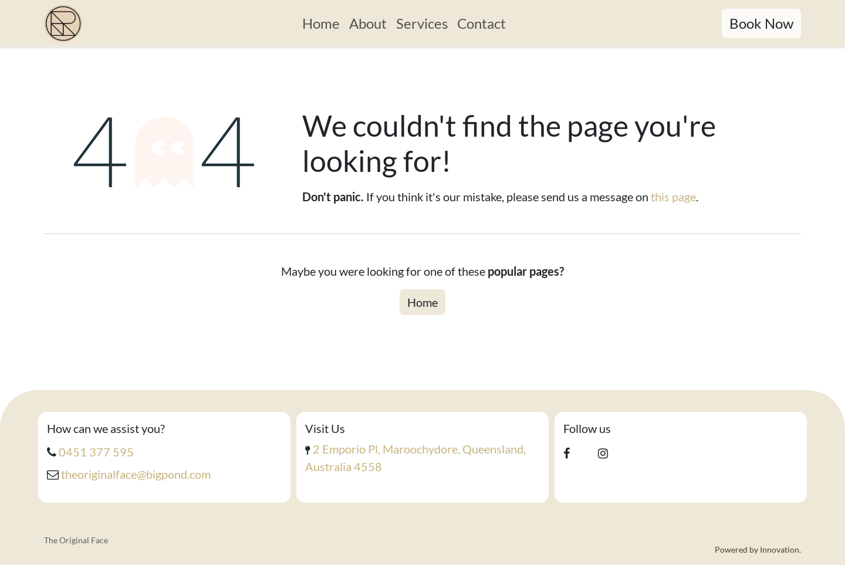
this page (673, 197)
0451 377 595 (96, 452)
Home (422, 302)
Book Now (761, 23)
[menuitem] (321, 23)
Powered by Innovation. (758, 549)
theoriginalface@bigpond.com (136, 474)
